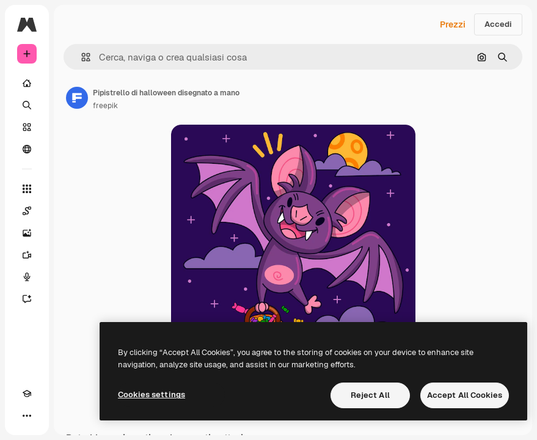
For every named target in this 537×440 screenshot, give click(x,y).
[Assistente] (27, 299)
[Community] (27, 149)
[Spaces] (27, 211)
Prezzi (453, 24)
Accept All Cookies (464, 395)
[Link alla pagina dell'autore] (77, 98)
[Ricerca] (27, 105)
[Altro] (27, 415)
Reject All (370, 395)
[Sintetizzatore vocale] (27, 277)
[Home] (27, 83)
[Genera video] (27, 255)
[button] (81, 57)
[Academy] (27, 393)
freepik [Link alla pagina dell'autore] (105, 106)
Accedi (498, 24)
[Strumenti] (27, 189)
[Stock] (27, 127)
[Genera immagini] (27, 233)
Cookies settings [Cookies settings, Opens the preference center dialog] (151, 394)
